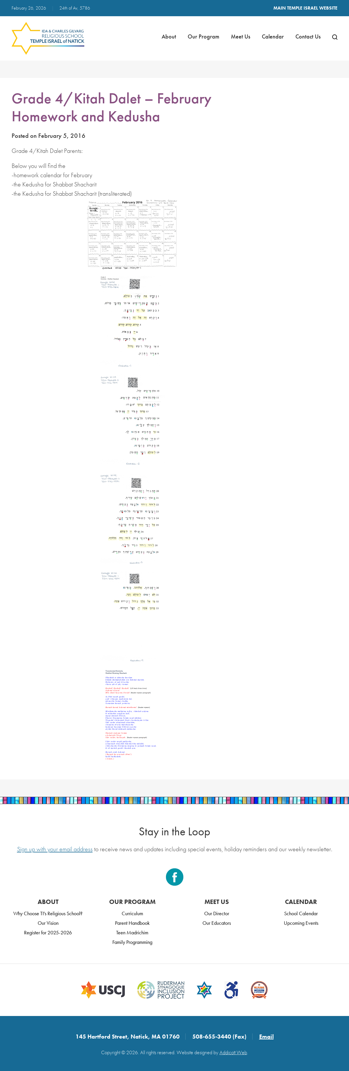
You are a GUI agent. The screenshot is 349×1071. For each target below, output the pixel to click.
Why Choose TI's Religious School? (48, 913)
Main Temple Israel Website (305, 8)
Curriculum (132, 913)
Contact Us (308, 36)
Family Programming (132, 942)
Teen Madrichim (132, 932)
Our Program (203, 36)
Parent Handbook (132, 923)
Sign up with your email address (55, 849)
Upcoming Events (301, 923)
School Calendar (301, 913)
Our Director (216, 913)
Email (266, 1036)
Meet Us (240, 36)
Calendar (273, 36)
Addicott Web (233, 1052)
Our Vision (48, 923)
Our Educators (216, 923)
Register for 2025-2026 (48, 932)
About (169, 36)
